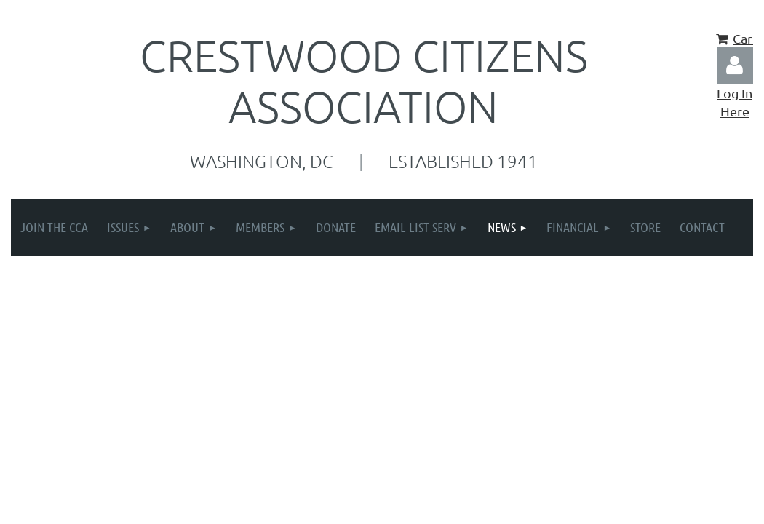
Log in (735, 65)
